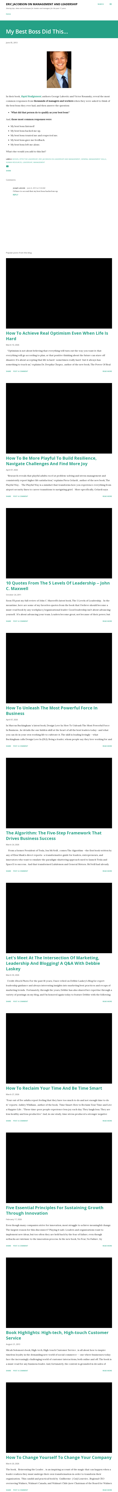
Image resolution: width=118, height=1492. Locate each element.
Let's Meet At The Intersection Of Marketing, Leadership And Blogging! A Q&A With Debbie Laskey (53, 963)
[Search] (101, 4)
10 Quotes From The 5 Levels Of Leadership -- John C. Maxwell (58, 585)
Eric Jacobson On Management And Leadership (41, 4)
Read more (107, 371)
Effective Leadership (28, 159)
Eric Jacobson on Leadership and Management (59, 159)
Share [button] (8, 171)
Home (8, 14)
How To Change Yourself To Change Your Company (59, 1457)
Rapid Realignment (31, 96)
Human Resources (14, 162)
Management (39, 162)
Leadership (27, 162)
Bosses (15, 159)
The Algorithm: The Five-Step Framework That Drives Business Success (54, 835)
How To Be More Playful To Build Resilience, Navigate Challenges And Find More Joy (51, 460)
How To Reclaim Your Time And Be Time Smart (54, 1088)
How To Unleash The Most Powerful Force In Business (52, 710)
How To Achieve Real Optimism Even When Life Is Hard (57, 335)
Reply (15, 194)
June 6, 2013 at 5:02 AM (36, 188)
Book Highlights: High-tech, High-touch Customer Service (57, 1335)
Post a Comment (20, 371)
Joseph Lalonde (19, 188)
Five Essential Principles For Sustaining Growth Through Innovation (54, 1210)
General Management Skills (93, 159)
